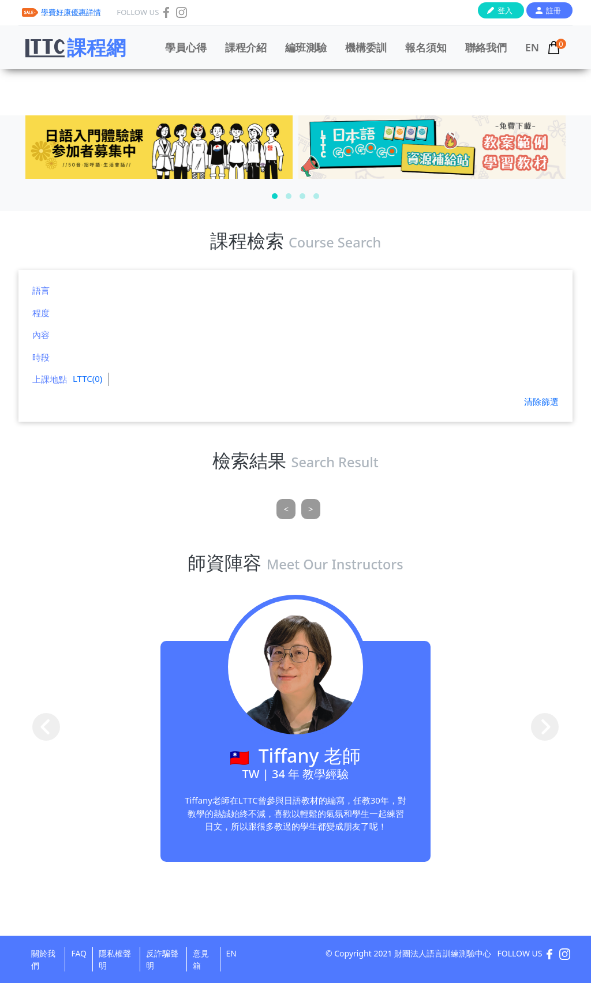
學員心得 (186, 47)
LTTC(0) (87, 378)
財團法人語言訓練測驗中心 (442, 953)
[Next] (310, 509)
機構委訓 (366, 47)
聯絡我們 (486, 47)
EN (532, 47)
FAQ (79, 953)
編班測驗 (306, 47)
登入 (505, 10)
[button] (275, 196)
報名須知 (426, 47)
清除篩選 (541, 401)
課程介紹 (246, 47)
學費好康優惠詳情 (71, 12)
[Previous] (286, 509)
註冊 (553, 10)
